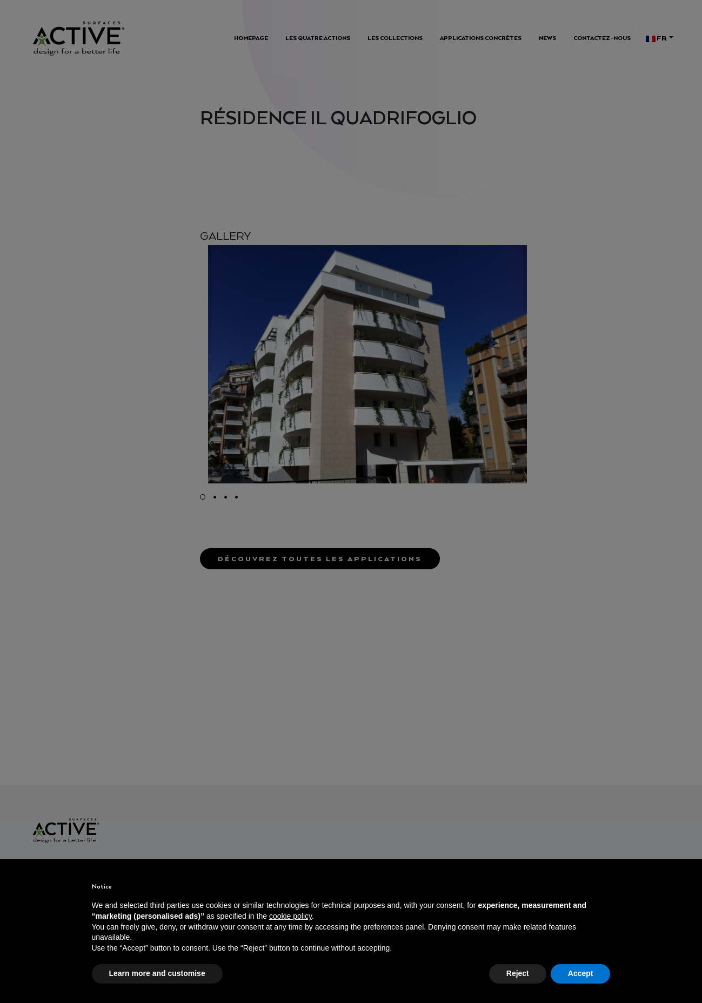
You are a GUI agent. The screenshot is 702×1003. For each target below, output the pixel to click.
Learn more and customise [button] (157, 973)
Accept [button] (580, 973)
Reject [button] (517, 973)
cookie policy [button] (290, 916)
